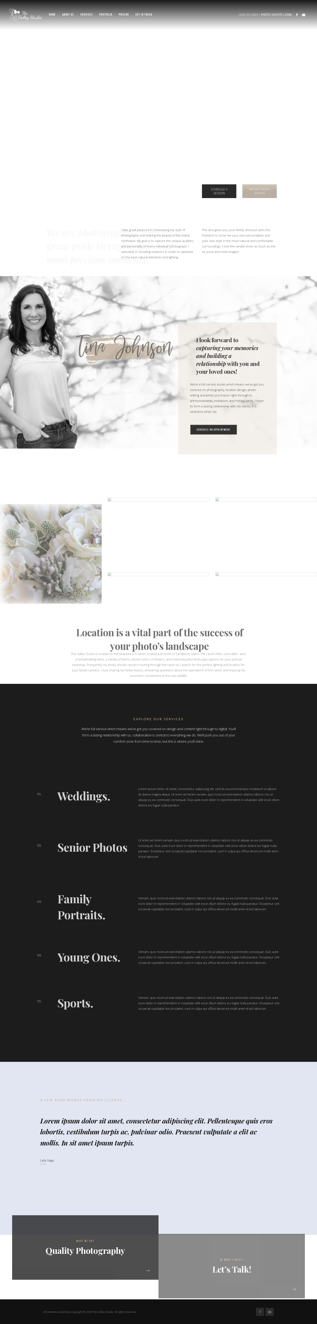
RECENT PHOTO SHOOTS (259, 191)
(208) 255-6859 (248, 15)
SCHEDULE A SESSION (219, 191)
